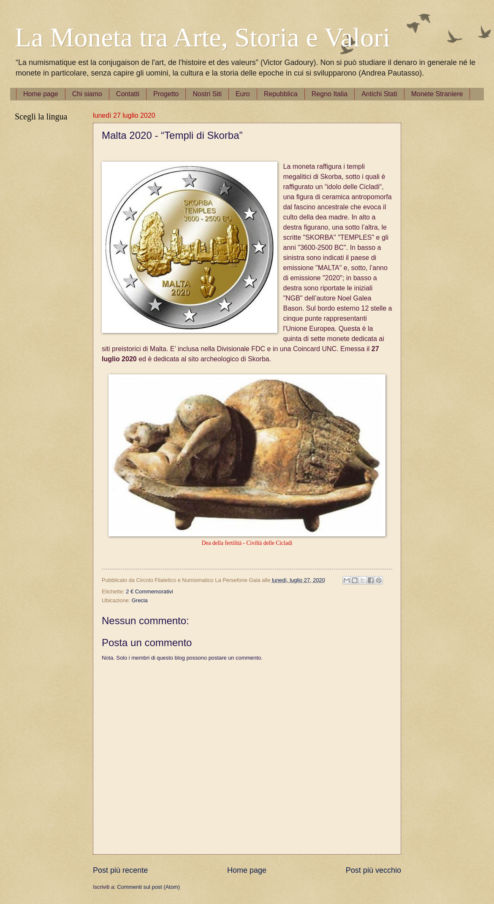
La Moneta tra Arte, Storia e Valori (202, 37)
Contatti (127, 93)
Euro (243, 93)
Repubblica (281, 93)
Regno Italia (329, 93)
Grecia (140, 600)
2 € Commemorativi (149, 591)
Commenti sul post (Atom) (148, 887)
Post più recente (120, 870)
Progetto (166, 93)
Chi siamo (87, 93)
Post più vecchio (373, 870)
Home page (40, 93)
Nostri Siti (207, 93)
